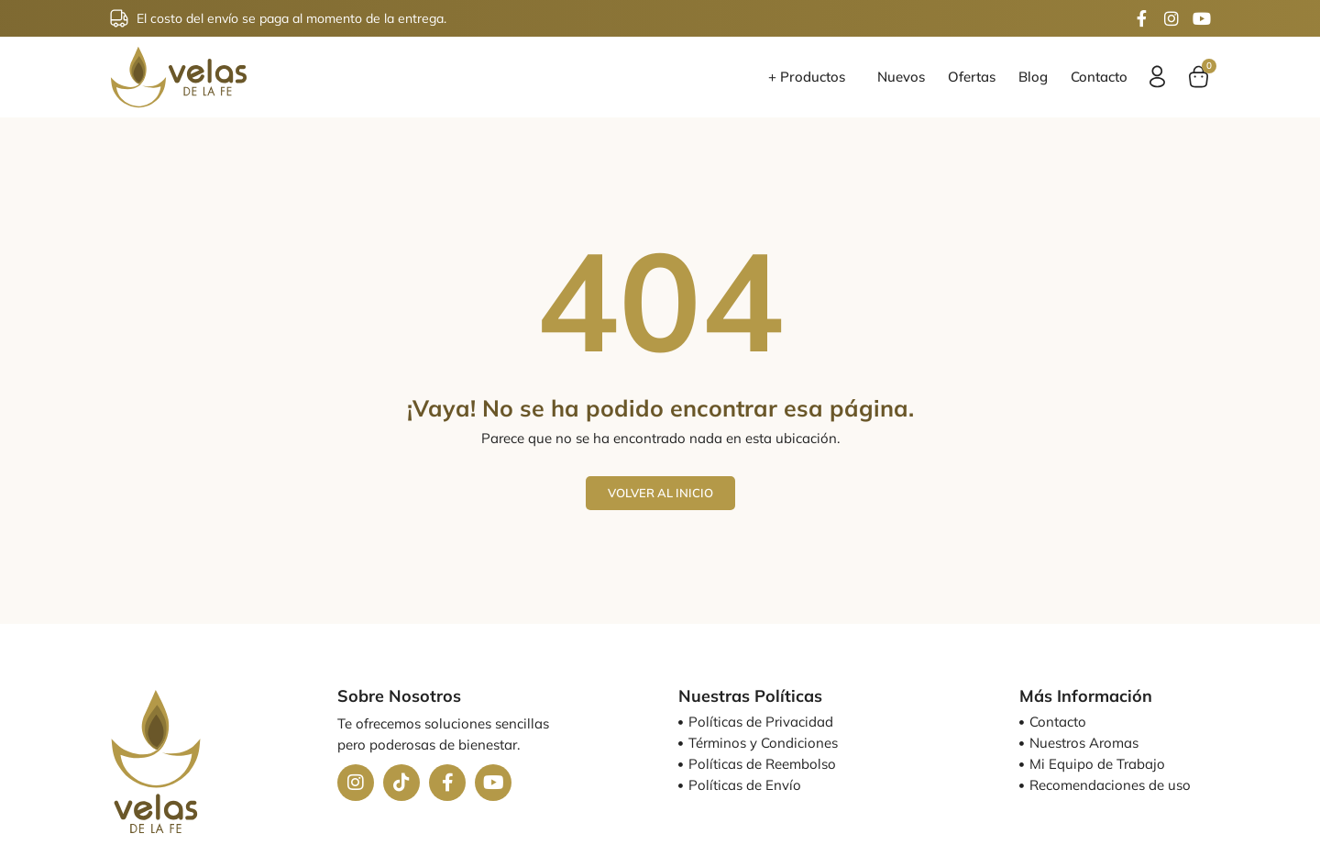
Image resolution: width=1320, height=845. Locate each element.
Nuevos (901, 76)
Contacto (1099, 76)
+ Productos (811, 77)
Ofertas (972, 76)
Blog (1033, 76)
